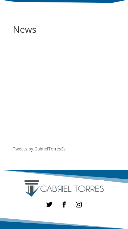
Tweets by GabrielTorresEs (39, 149)
